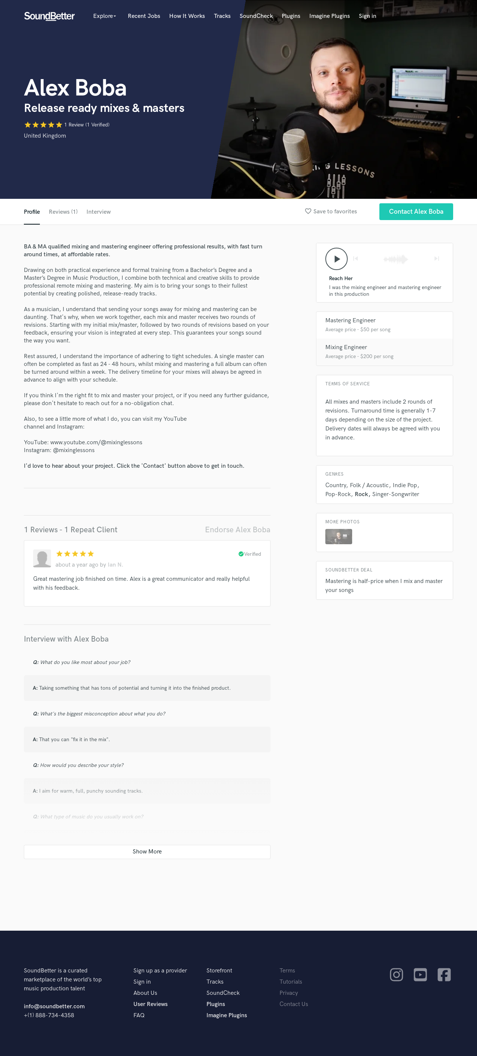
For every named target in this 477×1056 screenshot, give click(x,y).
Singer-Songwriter (395, 494)
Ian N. (115, 564)
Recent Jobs (144, 16)
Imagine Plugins (329, 16)
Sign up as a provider (160, 970)
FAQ (139, 1015)
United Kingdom (45, 136)
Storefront (219, 970)
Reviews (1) (63, 212)
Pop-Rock (338, 494)
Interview (98, 212)
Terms (287, 970)
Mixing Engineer (346, 347)
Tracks (222, 16)
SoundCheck (256, 16)
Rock (361, 494)
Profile (32, 212)
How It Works (187, 16)
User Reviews (150, 1004)
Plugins (291, 16)
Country (335, 485)
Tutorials (290, 982)
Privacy (288, 993)
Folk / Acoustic (369, 485)
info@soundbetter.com (54, 1006)
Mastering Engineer (350, 320)
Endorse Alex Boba (238, 530)
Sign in (367, 16)
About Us (145, 993)
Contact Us (293, 1004)
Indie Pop (405, 485)
